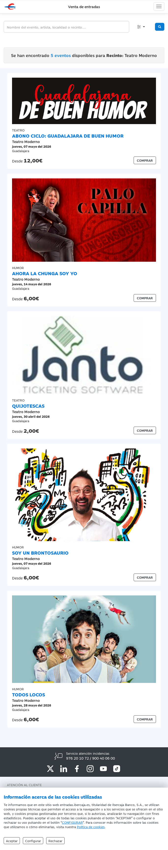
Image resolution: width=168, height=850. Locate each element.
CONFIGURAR (72, 822)
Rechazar (55, 840)
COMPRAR (145, 160)
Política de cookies (91, 826)
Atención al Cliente (24, 784)
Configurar (33, 840)
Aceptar (12, 840)
